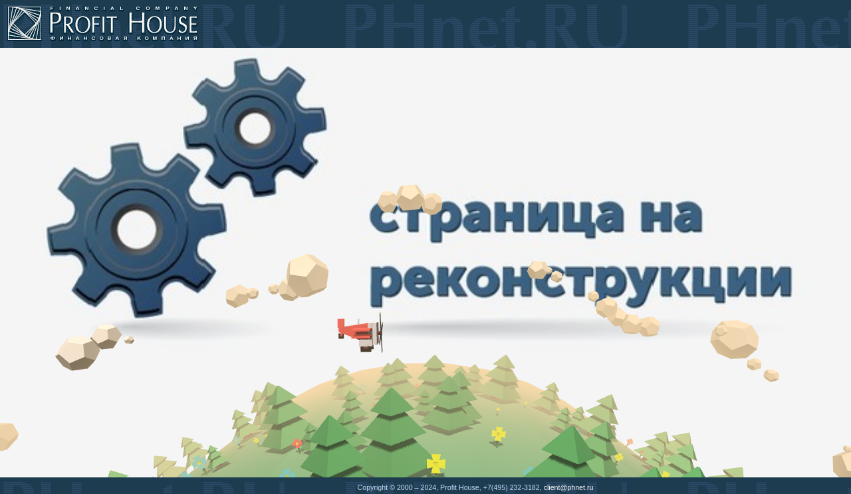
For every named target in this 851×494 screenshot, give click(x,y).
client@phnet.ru (569, 487)
